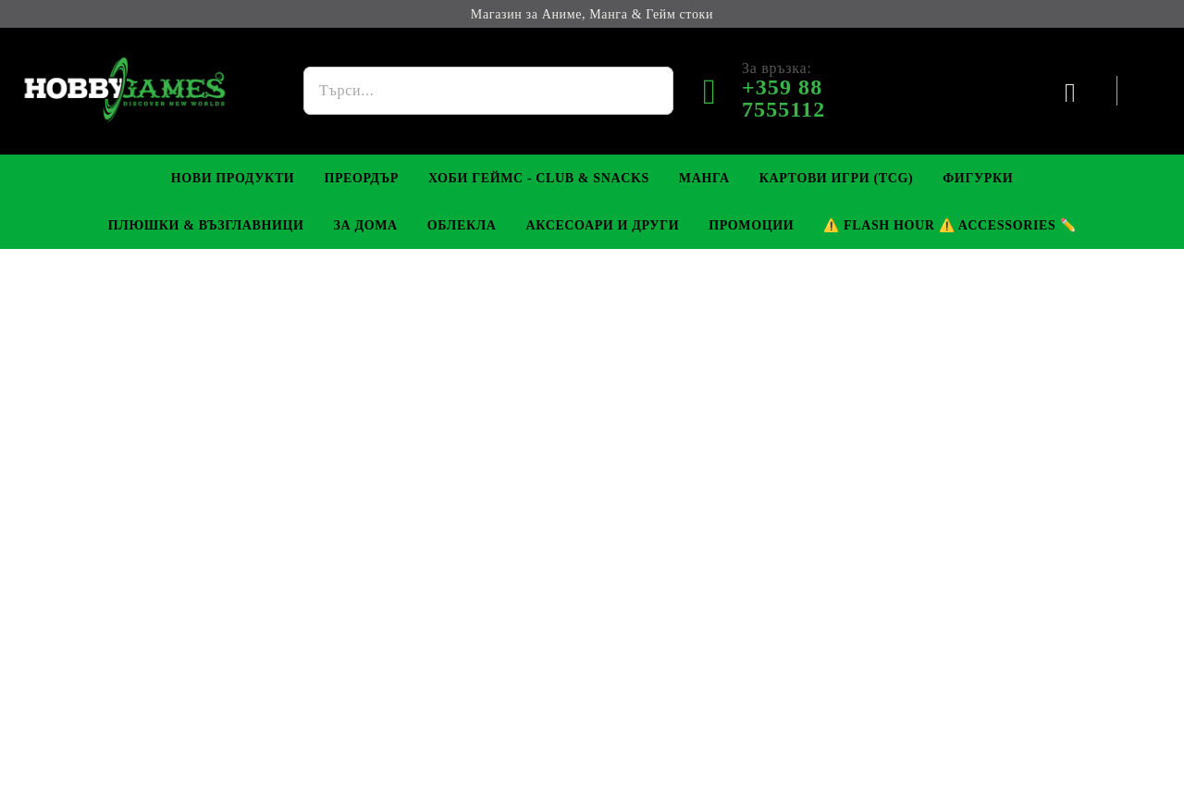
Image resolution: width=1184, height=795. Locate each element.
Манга (704, 178)
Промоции (751, 225)
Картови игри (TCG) (836, 178)
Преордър (361, 178)
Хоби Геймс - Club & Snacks (538, 178)
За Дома (366, 225)
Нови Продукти (233, 178)
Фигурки (978, 178)
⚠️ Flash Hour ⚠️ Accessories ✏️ (949, 225)
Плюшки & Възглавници (206, 225)
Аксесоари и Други (602, 225)
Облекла (462, 225)
